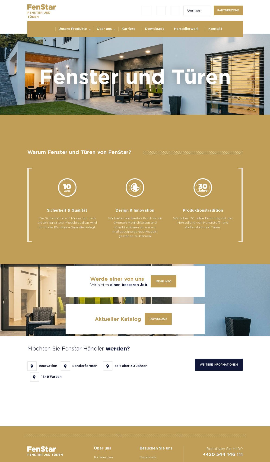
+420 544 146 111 (223, 454)
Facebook (148, 457)
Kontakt (215, 29)
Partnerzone (228, 10)
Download (158, 319)
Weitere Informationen (219, 364)
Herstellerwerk (186, 29)
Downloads (154, 29)
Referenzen (103, 457)
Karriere (128, 29)
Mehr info (164, 281)
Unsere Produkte (72, 29)
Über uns (104, 29)
